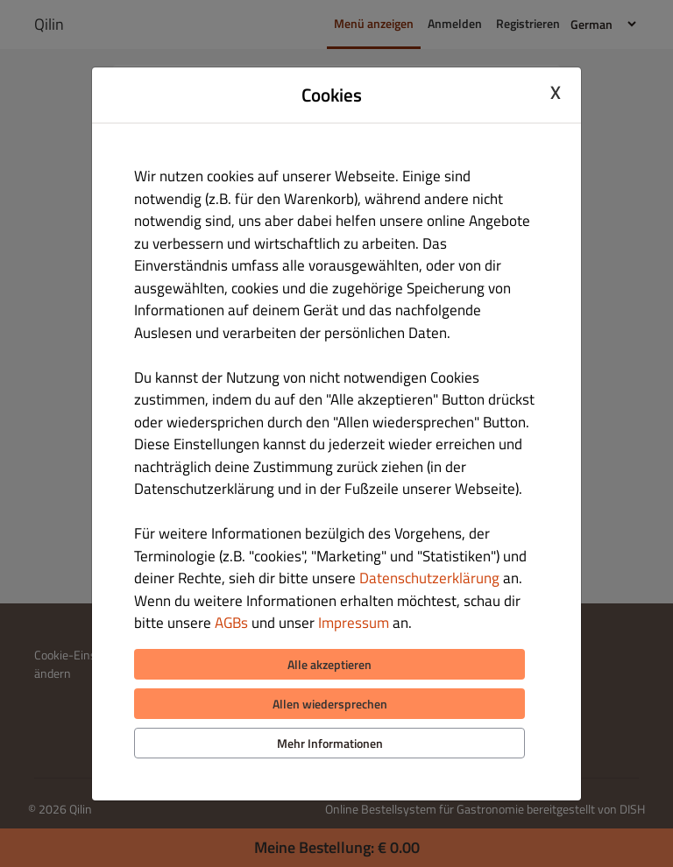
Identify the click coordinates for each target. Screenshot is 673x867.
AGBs (231, 622)
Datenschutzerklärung (429, 578)
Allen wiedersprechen (330, 703)
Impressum (353, 622)
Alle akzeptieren (329, 664)
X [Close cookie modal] (555, 93)
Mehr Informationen (330, 743)
